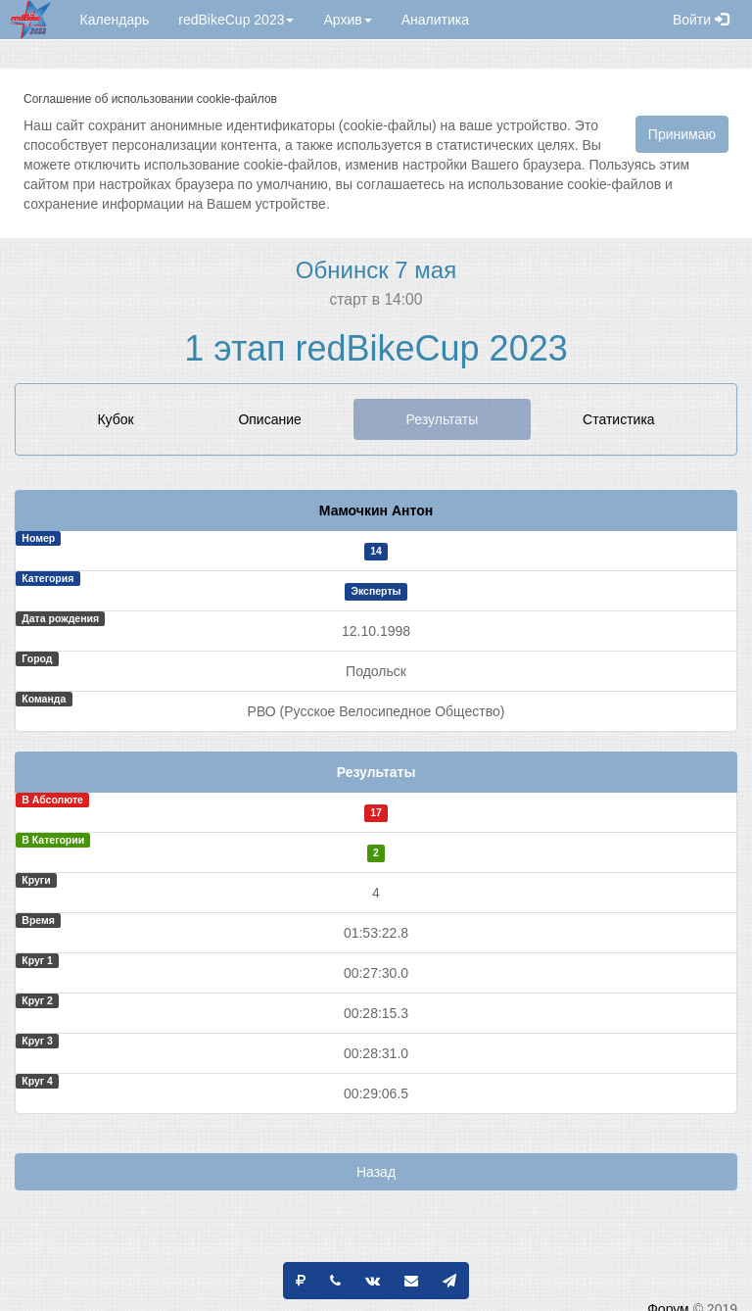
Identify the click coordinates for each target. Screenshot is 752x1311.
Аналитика (435, 19)
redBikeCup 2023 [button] (236, 19)
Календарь (115, 19)
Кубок (115, 419)
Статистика (619, 419)
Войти (700, 19)
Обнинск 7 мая (376, 270)
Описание (269, 419)
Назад (376, 1172)
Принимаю (682, 134)
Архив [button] (347, 19)
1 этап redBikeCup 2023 (375, 348)
